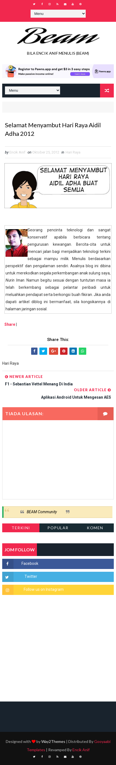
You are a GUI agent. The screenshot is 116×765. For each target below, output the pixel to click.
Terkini (21, 527)
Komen (95, 527)
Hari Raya (73, 152)
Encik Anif (81, 749)
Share (9, 324)
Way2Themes (53, 741)
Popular (58, 527)
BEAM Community (42, 512)
